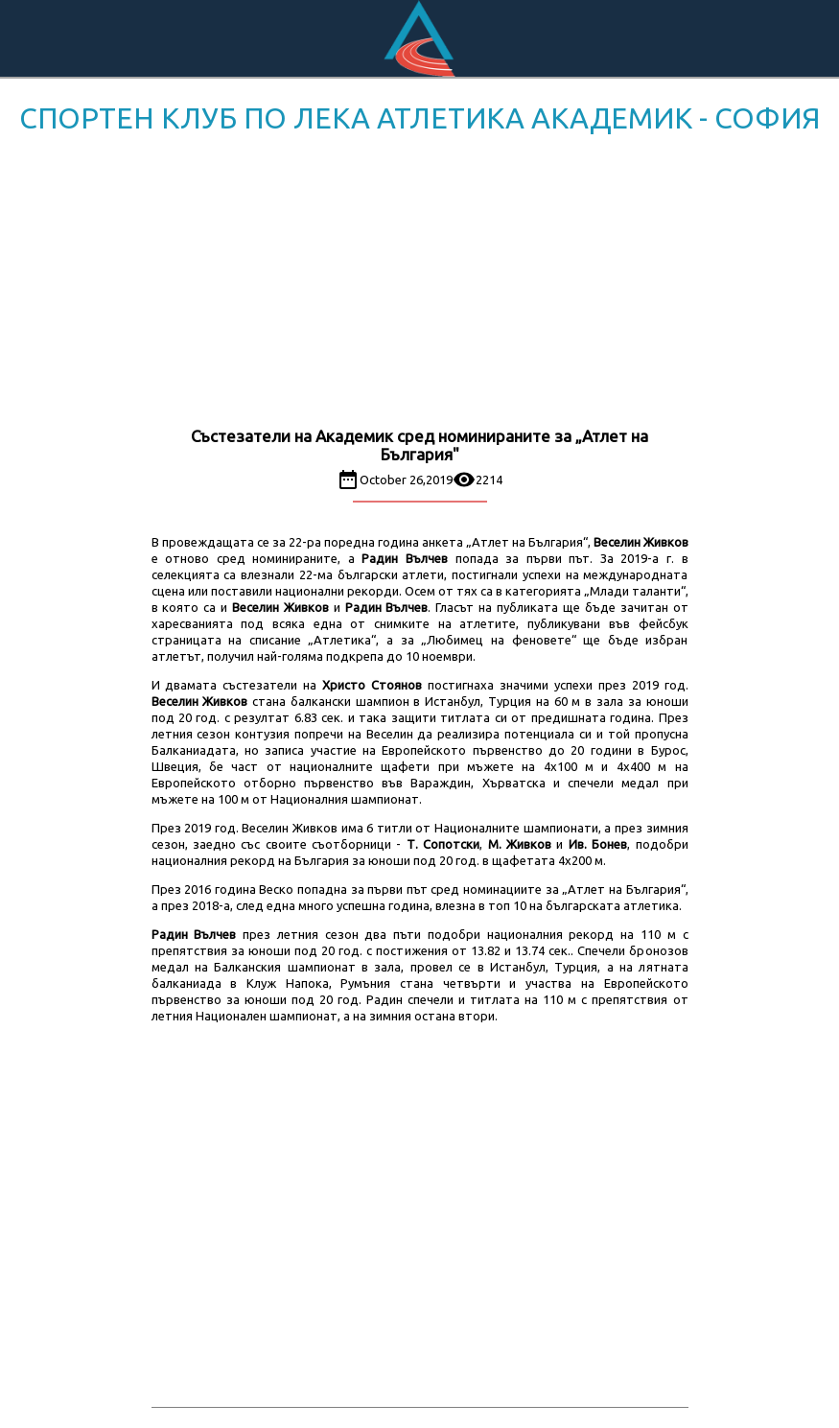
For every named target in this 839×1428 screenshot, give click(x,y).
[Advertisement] (419, 284)
